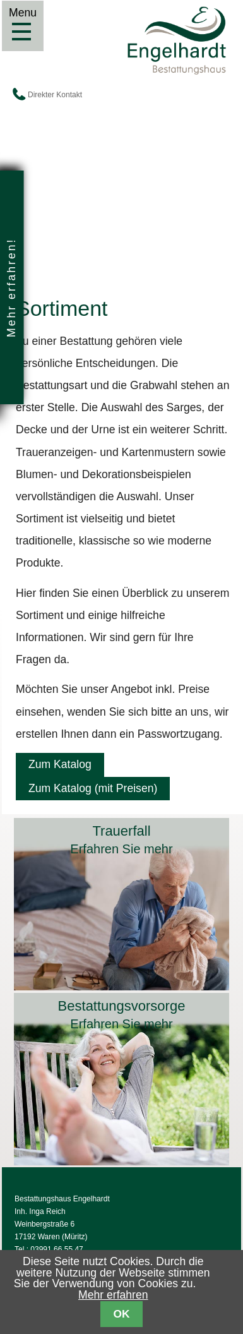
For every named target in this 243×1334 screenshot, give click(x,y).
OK (121, 1313)
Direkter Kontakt (55, 94)
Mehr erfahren (113, 1295)
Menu (22, 31)
